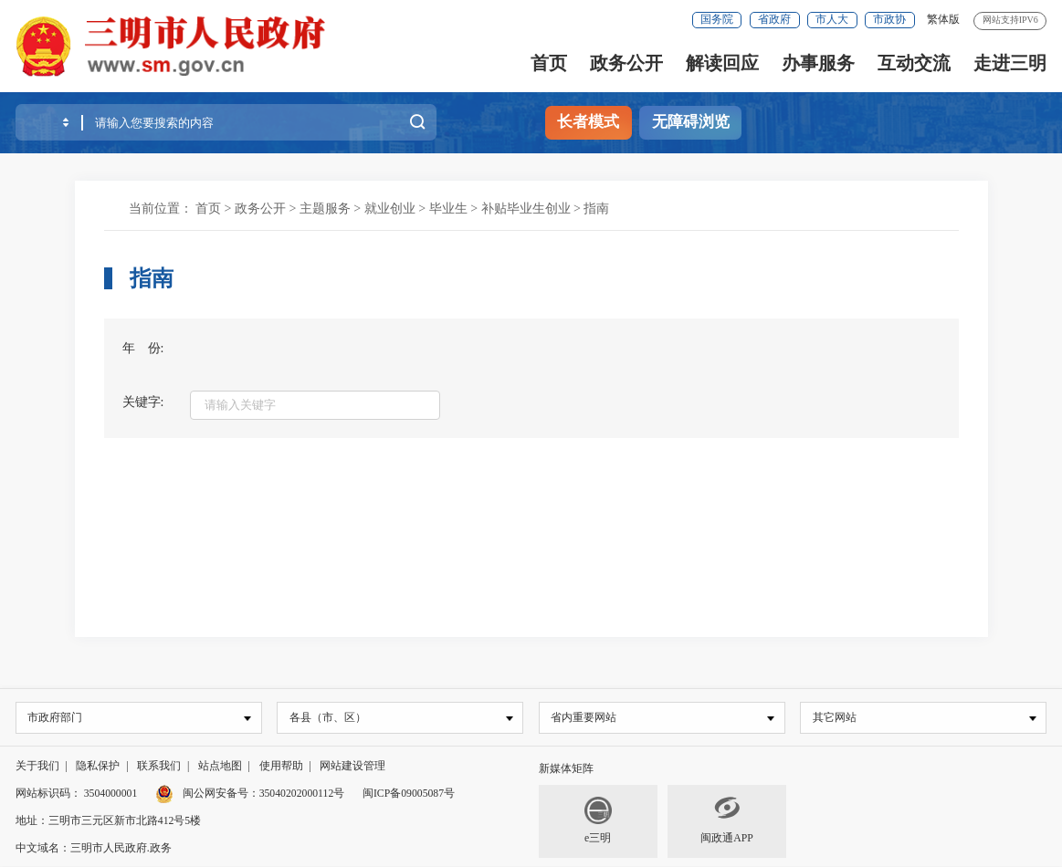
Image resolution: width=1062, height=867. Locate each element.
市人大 (831, 20)
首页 (549, 63)
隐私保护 (98, 767)
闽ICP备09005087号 (409, 794)
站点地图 (220, 767)
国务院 (716, 20)
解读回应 (722, 63)
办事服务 (818, 63)
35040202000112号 (302, 794)
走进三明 (1009, 63)
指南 (596, 208)
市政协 (889, 20)
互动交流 (914, 63)
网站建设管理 (352, 767)
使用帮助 (281, 767)
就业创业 (389, 208)
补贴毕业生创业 (526, 208)
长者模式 (588, 122)
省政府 (774, 20)
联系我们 (159, 767)
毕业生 (448, 208)
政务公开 (626, 63)
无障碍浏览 (691, 122)
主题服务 (325, 208)
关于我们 (37, 767)
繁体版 (943, 20)
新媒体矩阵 (566, 770)
